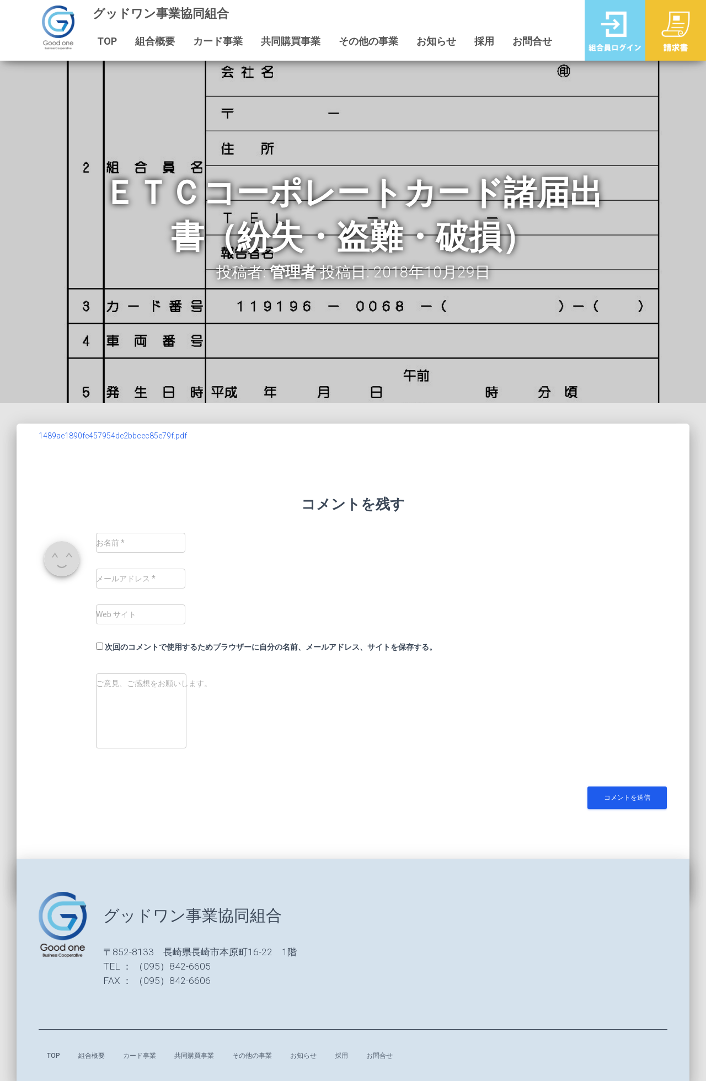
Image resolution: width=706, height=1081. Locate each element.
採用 (478, 41)
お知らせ (430, 41)
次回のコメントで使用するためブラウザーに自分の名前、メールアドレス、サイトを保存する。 (271, 647)
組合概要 (148, 41)
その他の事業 (362, 41)
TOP (100, 41)
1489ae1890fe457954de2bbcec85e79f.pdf (113, 435)
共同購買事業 (284, 41)
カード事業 (211, 41)
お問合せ (525, 41)
